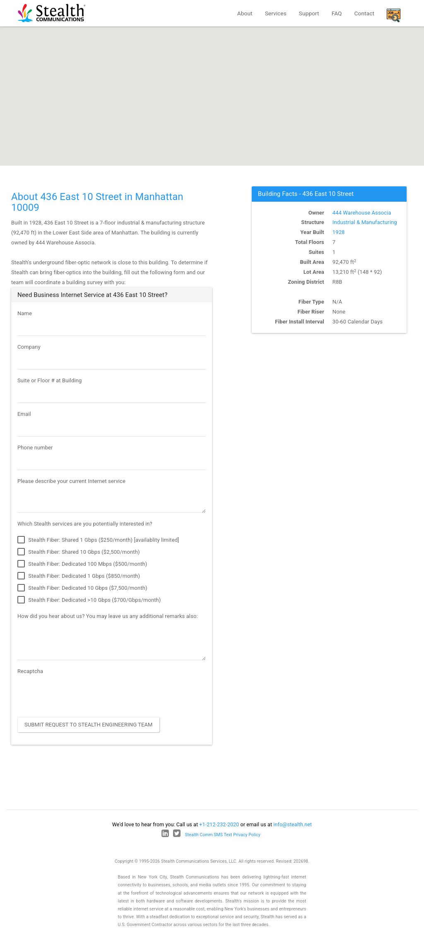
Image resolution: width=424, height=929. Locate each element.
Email (24, 414)
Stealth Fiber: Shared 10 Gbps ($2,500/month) (78, 552)
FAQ (337, 13)
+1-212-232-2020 (219, 824)
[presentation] (80, 694)
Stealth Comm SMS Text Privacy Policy (222, 834)
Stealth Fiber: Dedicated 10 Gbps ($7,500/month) (82, 588)
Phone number (35, 447)
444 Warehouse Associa (361, 213)
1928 (338, 232)
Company (29, 347)
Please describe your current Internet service (71, 481)
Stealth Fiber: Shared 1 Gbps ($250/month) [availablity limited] (98, 540)
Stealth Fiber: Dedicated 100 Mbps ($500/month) (82, 564)
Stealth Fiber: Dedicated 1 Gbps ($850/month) (78, 576)
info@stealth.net (292, 824)
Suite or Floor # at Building (49, 380)
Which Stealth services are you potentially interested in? (84, 524)
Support (309, 13)
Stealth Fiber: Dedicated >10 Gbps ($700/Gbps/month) (89, 600)
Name (24, 313)
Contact (364, 13)
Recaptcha (30, 671)
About (245, 13)
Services (276, 13)
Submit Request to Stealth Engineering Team (88, 724)
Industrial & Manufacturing (364, 222)
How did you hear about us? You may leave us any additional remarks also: (107, 616)
